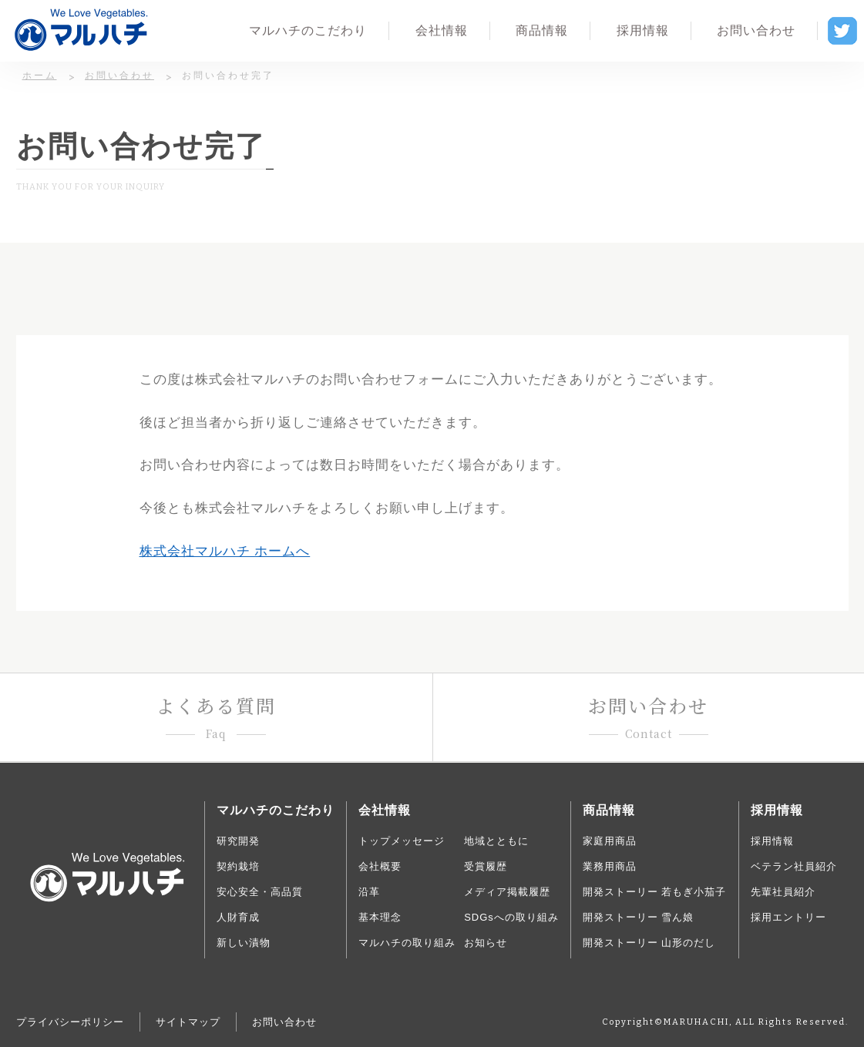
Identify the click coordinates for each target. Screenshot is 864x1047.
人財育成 (238, 917)
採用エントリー (788, 917)
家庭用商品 (610, 841)
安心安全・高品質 (260, 892)
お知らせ (485, 942)
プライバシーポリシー (70, 1022)
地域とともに (496, 841)
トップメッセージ (401, 841)
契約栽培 (238, 866)
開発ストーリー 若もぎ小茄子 (655, 892)
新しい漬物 (244, 942)
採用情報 (772, 841)
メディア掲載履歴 (507, 892)
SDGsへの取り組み (511, 917)
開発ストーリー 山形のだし (649, 942)
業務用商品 (610, 866)
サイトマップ (188, 1022)
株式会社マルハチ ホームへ (225, 551)
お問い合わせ (284, 1022)
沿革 (369, 892)
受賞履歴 (485, 866)
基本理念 (380, 917)
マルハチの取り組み (407, 942)
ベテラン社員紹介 (794, 866)
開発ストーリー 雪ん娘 (638, 917)
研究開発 (238, 841)
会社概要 (380, 866)
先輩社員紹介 (783, 892)
